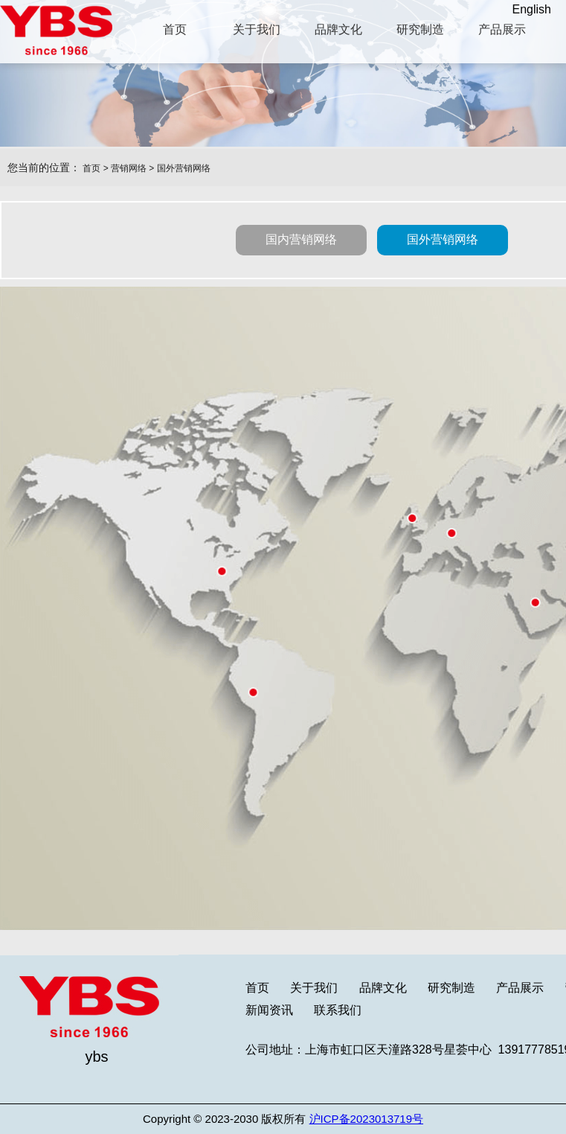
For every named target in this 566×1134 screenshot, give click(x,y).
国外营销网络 (183, 168)
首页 (91, 168)
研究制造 (451, 987)
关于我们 (314, 987)
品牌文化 (383, 987)
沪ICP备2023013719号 (366, 1118)
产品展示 (520, 987)
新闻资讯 (269, 1010)
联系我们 (337, 1010)
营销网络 (129, 168)
